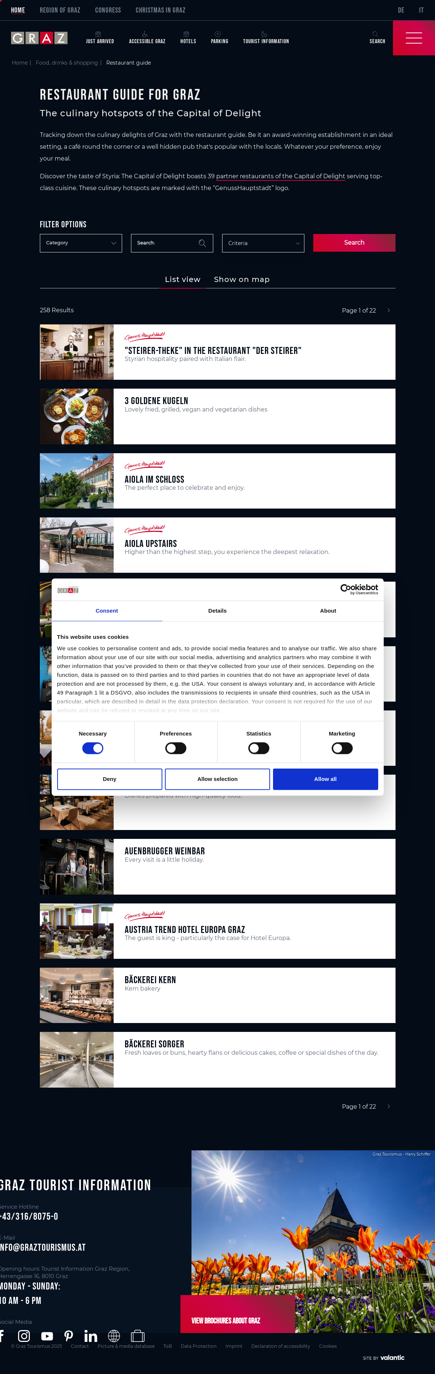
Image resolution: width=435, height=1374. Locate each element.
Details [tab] (217, 610)
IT (421, 10)
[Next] (389, 310)
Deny (110, 779)
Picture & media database (126, 1346)
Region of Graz (60, 10)
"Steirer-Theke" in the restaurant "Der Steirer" (213, 350)
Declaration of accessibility (280, 1346)
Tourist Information (266, 37)
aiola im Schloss (154, 479)
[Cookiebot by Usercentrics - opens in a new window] (346, 589)
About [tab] (328, 610)
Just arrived (100, 37)
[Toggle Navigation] (414, 38)
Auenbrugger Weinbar (165, 851)
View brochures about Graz (225, 1320)
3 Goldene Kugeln (157, 400)
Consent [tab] (107, 610)
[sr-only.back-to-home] (45, 38)
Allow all (325, 779)
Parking (219, 37)
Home (18, 10)
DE (401, 10)
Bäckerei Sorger (154, 1044)
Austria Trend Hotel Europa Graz (185, 929)
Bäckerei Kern (150, 979)
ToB (167, 1346)
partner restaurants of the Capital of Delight (280, 176)
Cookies (328, 1346)
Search (354, 242)
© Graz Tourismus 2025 (36, 1346)
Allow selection (217, 779)
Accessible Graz (147, 37)
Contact (80, 1346)
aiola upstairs (151, 543)
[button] (24, 1336)
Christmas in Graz (161, 10)
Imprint (233, 1346)
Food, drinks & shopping (67, 62)
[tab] (182, 279)
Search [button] (378, 37)
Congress (108, 10)
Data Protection (199, 1346)
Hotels (188, 37)
